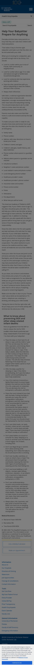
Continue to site (17, 663)
